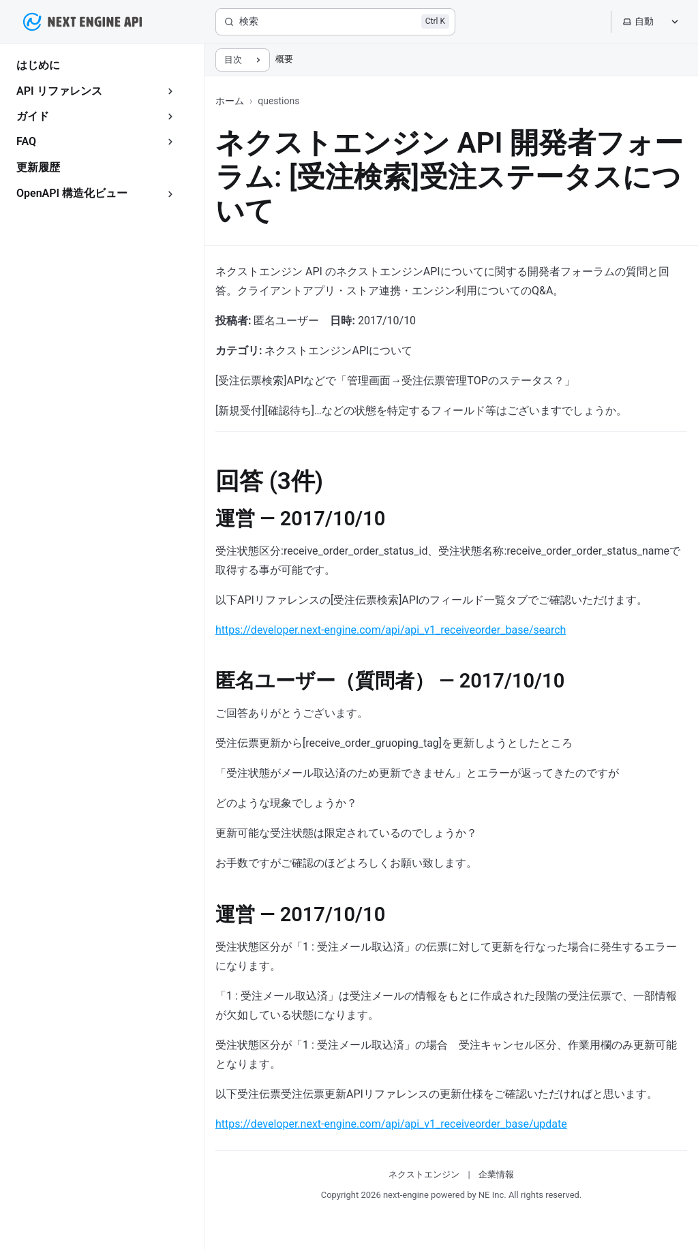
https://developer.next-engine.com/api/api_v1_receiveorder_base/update (391, 1123)
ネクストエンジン (424, 1174)
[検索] (335, 21)
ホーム (229, 100)
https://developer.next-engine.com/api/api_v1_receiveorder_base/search (390, 629)
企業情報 (496, 1174)
